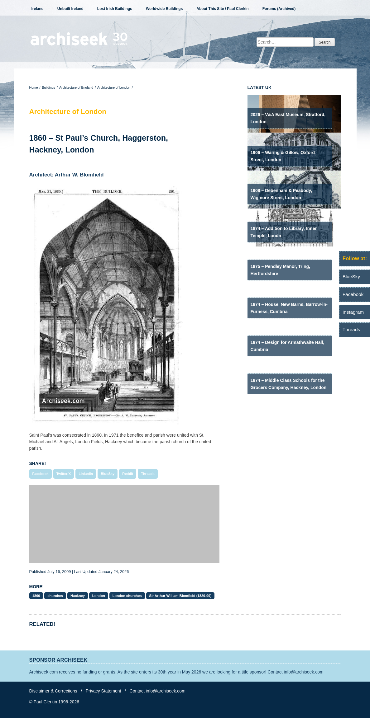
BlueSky (107, 474)
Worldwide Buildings (164, 9)
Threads (148, 474)
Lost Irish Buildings (114, 9)
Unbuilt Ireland (70, 9)
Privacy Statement (103, 690)
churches (55, 596)
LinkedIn (86, 474)
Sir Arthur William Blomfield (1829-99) (180, 596)
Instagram (353, 312)
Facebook (40, 474)
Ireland (37, 9)
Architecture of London (113, 87)
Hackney (77, 596)
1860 (36, 596)
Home (33, 87)
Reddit (127, 474)
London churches (127, 596)
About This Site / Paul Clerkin (222, 9)
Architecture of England (76, 87)
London (98, 596)
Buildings (48, 87)
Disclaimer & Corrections (53, 690)
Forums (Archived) (279, 9)
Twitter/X (63, 474)
